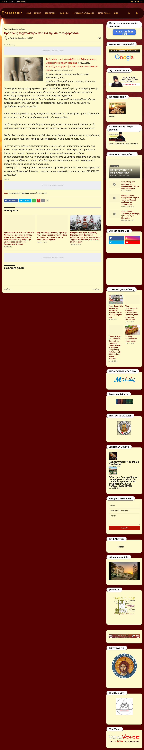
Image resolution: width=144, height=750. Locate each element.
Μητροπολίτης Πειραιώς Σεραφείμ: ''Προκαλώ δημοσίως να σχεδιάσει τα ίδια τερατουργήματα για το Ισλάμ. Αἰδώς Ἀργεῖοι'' (52, 236)
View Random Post (124, 32)
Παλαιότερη (96, 289)
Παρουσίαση (42, 193)
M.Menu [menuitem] (37, 13)
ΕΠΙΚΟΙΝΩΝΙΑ (21, 1)
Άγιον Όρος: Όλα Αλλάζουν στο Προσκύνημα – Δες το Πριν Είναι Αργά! (130, 185)
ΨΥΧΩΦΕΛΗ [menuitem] (64, 13)
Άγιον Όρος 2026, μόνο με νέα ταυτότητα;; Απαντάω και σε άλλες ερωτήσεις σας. (116, 311)
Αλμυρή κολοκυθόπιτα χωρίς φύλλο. (131, 339)
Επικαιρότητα (24, 193)
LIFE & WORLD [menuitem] (104, 13)
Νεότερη (8, 289)
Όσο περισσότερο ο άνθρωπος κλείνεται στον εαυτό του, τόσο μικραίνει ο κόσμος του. (131, 312)
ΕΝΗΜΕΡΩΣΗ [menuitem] (50, 13)
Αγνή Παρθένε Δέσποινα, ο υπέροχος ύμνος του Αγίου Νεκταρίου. (130, 214)
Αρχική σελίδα (9, 29)
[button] (129, 13)
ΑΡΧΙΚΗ (4, 1)
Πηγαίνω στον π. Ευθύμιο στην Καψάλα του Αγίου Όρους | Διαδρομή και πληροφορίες (130, 200)
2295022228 (93, 171)
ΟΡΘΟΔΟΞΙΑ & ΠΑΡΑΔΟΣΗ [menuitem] (83, 13)
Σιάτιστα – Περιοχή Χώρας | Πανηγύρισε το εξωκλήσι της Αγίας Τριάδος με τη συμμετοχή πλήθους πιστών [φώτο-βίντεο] (124, 481)
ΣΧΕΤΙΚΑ (12, 1)
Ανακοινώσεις (20, 29)
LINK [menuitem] (116, 13)
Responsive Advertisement (52, 51)
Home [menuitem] (28, 13)
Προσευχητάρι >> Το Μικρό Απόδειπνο (121, 171)
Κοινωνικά (33, 193)
